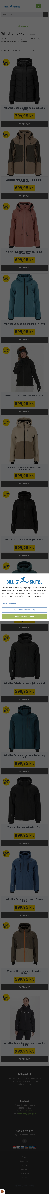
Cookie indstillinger (9, 603)
